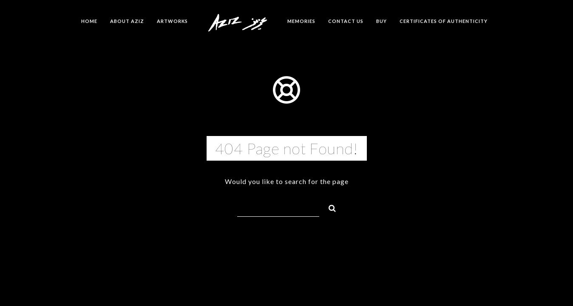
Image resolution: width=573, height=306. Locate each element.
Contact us (345, 21)
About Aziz (127, 21)
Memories (301, 21)
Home (89, 21)
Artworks (172, 21)
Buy (381, 21)
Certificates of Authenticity (444, 21)
